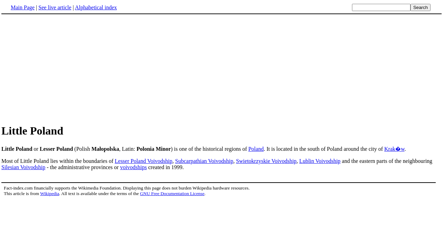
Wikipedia (49, 193)
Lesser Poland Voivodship (144, 161)
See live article (54, 7)
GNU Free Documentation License (172, 193)
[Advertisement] (221, 68)
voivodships (133, 167)
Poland (255, 149)
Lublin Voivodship (320, 161)
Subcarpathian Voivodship (204, 161)
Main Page (23, 7)
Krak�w (394, 149)
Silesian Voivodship (23, 167)
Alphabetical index (96, 7)
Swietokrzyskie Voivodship (266, 161)
